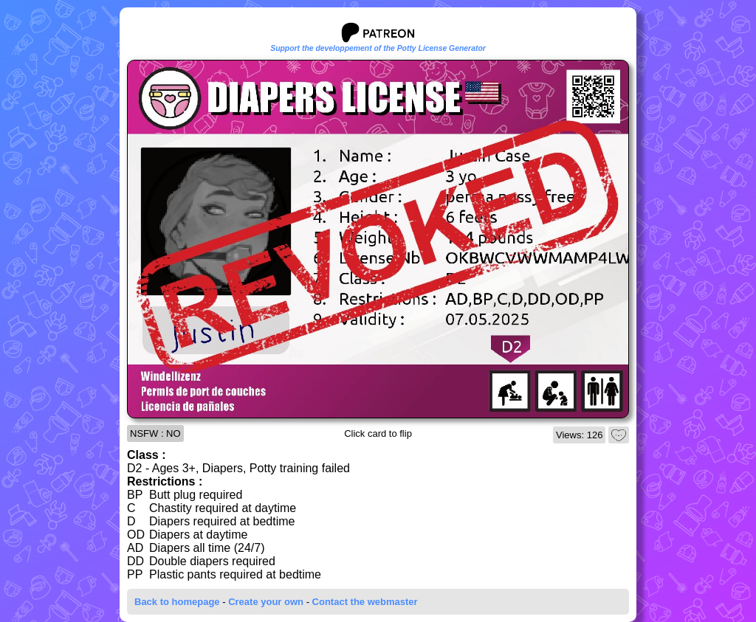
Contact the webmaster (365, 601)
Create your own (265, 601)
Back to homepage (177, 601)
